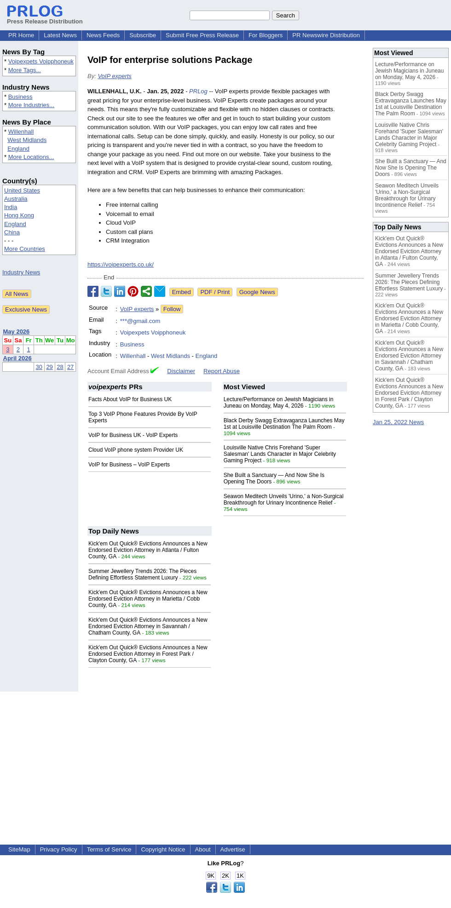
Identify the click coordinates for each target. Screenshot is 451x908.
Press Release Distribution (45, 18)
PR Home (21, 35)
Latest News (60, 35)
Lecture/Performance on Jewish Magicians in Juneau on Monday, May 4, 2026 (279, 402)
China (12, 232)
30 (39, 366)
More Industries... (31, 105)
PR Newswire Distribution (326, 35)
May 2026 (16, 331)
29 (49, 366)
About (203, 849)
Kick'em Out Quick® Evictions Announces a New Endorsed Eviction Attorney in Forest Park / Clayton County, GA (148, 654)
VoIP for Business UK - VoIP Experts (133, 435)
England (18, 148)
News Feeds (103, 35)
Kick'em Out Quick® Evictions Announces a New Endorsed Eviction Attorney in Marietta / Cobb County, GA (148, 598)
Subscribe (142, 35)
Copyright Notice (163, 849)
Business (20, 96)
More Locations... (31, 156)
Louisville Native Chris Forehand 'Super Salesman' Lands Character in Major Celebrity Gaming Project (280, 454)
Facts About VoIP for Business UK (130, 399)
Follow (172, 309)
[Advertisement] (226, 756)
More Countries (24, 248)
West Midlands (26, 139)
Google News (257, 292)
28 (60, 366)
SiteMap (19, 849)
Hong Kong (19, 215)
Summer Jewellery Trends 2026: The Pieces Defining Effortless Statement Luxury (142, 574)
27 (70, 366)
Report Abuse (221, 371)
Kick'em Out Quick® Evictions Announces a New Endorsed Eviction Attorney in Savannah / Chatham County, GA (148, 626)
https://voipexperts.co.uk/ (120, 264)
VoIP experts (114, 76)
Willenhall (21, 131)
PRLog (198, 91)
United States (22, 190)
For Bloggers (266, 35)
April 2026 (17, 358)
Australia (16, 198)
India (10, 207)
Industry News (21, 272)
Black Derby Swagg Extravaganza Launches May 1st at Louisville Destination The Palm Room (284, 423)
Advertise (232, 849)
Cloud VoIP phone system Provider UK (135, 450)
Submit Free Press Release (202, 35)
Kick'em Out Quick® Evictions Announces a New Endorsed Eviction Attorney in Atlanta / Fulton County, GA (148, 550)
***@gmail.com (140, 321)
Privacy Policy (58, 849)
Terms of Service (109, 849)
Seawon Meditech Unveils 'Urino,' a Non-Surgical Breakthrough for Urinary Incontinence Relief (284, 499)
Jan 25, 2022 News (398, 422)
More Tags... (24, 70)
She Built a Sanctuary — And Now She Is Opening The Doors (410, 167)
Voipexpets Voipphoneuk (41, 61)
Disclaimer (181, 371)
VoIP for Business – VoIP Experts (129, 464)
